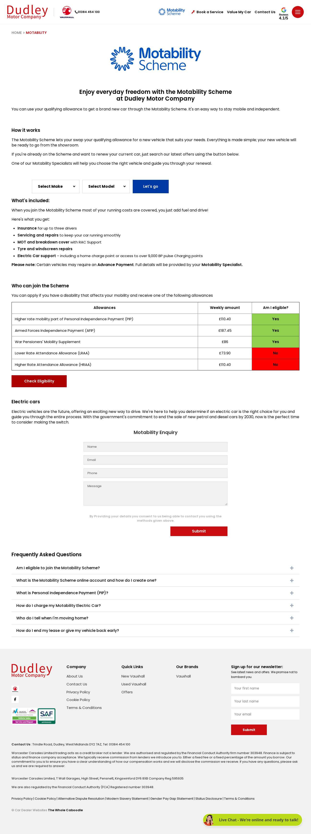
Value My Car (239, 12)
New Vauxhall (133, 676)
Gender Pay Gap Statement (172, 798)
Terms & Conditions (84, 707)
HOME (17, 32)
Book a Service (207, 12)
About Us (74, 676)
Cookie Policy (78, 699)
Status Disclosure (209, 798)
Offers (127, 692)
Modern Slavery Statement (128, 798)
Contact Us (265, 12)
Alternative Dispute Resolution (81, 798)
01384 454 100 (87, 12)
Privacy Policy (78, 692)
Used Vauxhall (133, 684)
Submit (199, 531)
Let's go (150, 186)
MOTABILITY (36, 32)
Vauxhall (183, 676)
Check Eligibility (39, 381)
